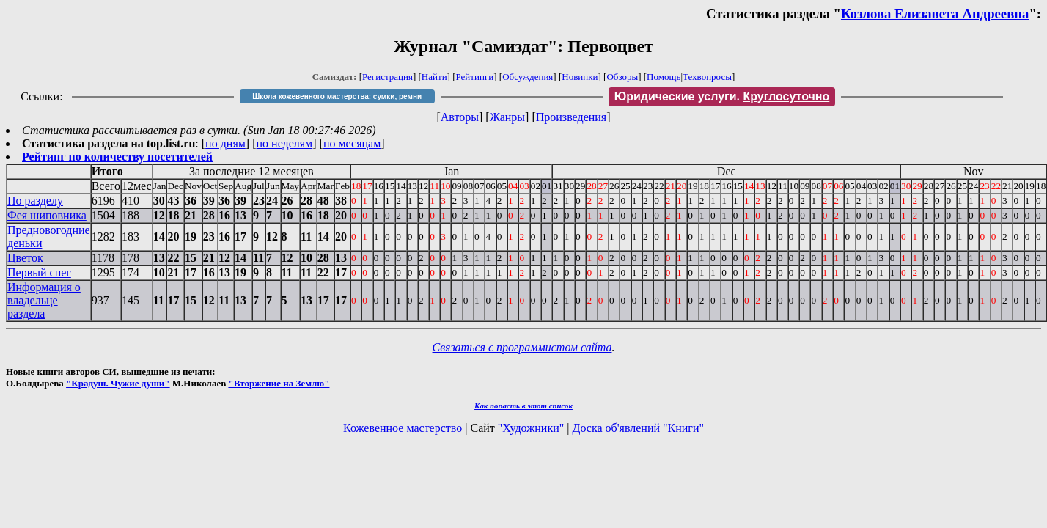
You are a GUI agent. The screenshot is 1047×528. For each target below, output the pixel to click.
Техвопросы (707, 76)
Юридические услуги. (722, 96)
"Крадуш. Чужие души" (118, 383)
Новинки (580, 76)
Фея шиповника (47, 215)
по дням (225, 143)
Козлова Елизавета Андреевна (935, 13)
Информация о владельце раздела (44, 300)
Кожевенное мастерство (402, 428)
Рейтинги (475, 76)
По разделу (35, 200)
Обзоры (622, 76)
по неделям (285, 143)
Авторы (460, 117)
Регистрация (387, 76)
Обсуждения (527, 76)
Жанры (507, 117)
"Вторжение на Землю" (278, 383)
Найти (434, 76)
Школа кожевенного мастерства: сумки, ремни (337, 96)
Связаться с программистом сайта (522, 347)
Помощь (663, 76)
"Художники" (531, 428)
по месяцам (352, 143)
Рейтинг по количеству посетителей (117, 156)
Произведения (571, 117)
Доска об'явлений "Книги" (638, 428)
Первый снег (39, 272)
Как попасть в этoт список (523, 405)
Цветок (25, 258)
